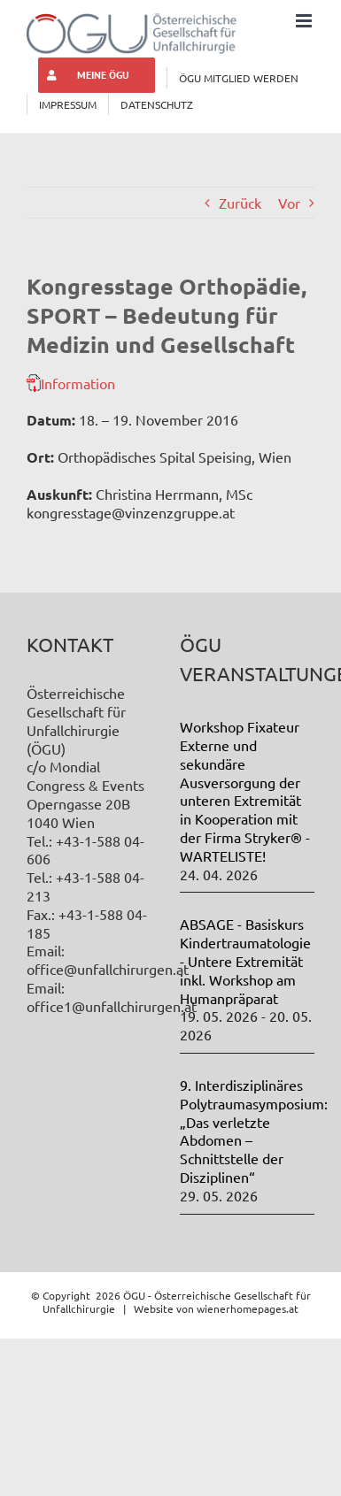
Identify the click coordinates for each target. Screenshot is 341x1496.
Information (78, 383)
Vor (289, 202)
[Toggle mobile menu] (305, 21)
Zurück (240, 202)
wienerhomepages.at (247, 1308)
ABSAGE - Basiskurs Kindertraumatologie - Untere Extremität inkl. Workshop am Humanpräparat (245, 960)
